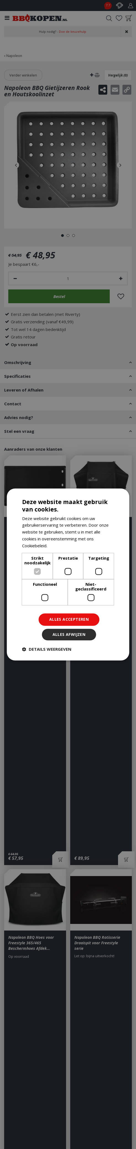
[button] (46, 649)
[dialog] (68, 574)
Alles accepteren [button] (69, 619)
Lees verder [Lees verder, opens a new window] (60, 545)
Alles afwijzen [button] (69, 634)
